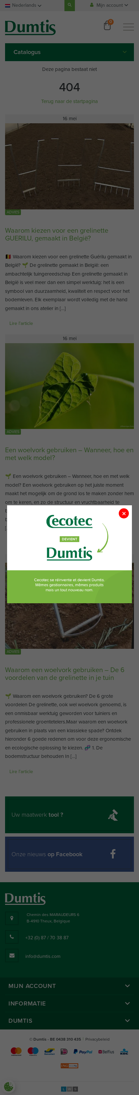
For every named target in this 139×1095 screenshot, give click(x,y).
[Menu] (128, 27)
